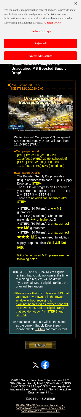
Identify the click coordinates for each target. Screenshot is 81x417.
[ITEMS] (40, 329)
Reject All (41, 41)
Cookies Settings (40, 29)
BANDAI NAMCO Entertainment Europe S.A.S (40, 408)
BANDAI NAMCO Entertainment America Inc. (40, 405)
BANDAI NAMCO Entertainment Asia (40, 411)
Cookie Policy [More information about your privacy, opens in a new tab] (52, 21)
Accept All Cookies (40, 54)
